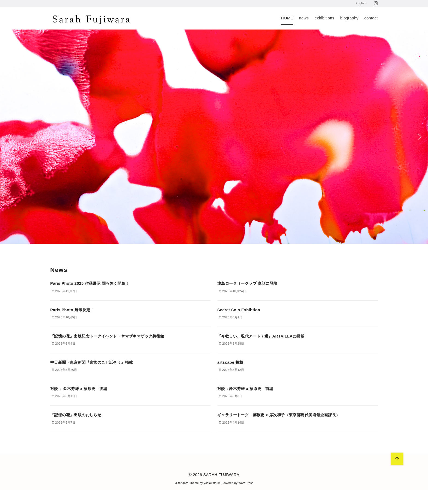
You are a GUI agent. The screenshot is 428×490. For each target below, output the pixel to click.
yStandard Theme (187, 483)
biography (349, 18)
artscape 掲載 (230, 362)
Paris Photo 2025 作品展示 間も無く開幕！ (89, 283)
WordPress (245, 483)
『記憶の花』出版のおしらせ (75, 415)
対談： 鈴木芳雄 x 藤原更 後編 (78, 388)
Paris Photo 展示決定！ (72, 310)
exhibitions (324, 18)
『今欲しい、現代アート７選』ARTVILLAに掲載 (260, 336)
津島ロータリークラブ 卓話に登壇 (247, 283)
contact (371, 18)
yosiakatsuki (212, 483)
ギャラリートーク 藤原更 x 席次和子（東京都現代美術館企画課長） (278, 415)
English (361, 3)
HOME (287, 18)
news (304, 18)
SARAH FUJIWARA (221, 475)
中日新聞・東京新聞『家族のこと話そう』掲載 (91, 362)
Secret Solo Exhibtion (238, 310)
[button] (8, 136)
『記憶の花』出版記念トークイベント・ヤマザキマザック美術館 (107, 336)
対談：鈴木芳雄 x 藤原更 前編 (245, 388)
